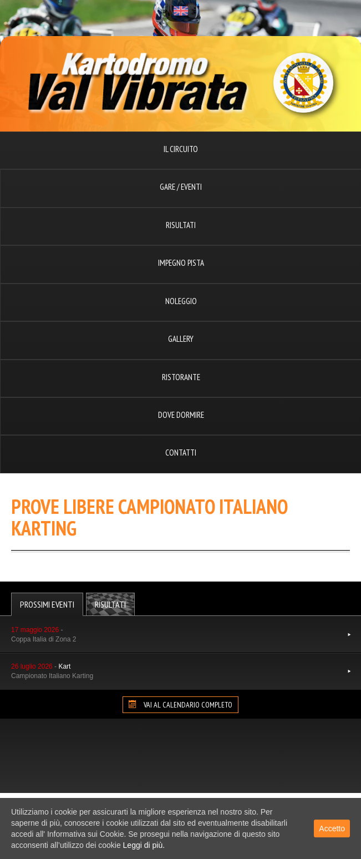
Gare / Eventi (181, 186)
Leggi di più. (144, 845)
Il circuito (181, 149)
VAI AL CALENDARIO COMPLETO (180, 705)
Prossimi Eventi (47, 604)
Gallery (181, 339)
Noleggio (181, 301)
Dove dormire (181, 415)
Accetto (332, 828)
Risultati (181, 225)
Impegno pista (181, 262)
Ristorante (181, 377)
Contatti (180, 452)
